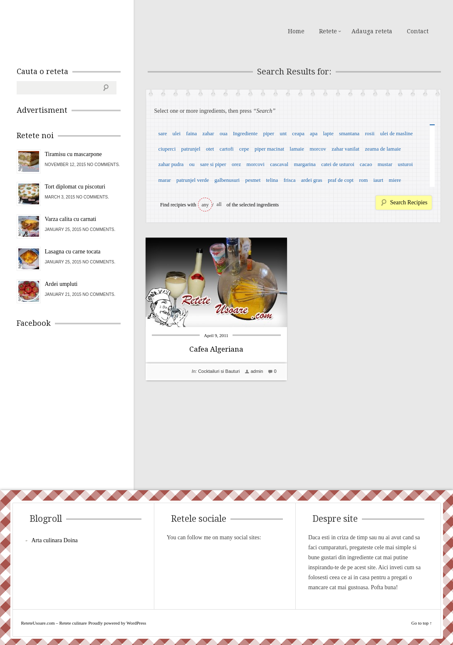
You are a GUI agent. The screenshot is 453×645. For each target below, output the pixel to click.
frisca (290, 180)
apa (313, 133)
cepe (244, 149)
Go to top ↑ (421, 622)
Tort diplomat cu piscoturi (75, 187)
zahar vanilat (345, 149)
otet (210, 149)
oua (224, 133)
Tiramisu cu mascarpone (73, 154)
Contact (417, 31)
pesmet (252, 180)
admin (256, 371)
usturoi (405, 164)
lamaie (297, 149)
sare (162, 133)
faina (191, 133)
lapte (328, 133)
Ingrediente (245, 133)
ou (192, 164)
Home (296, 31)
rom (363, 180)
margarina (304, 164)
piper (268, 133)
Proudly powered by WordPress (117, 622)
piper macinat (269, 149)
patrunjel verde (192, 180)
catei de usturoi (337, 164)
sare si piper (213, 164)
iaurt (378, 180)
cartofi (227, 149)
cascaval (279, 164)
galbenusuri (227, 180)
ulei (177, 133)
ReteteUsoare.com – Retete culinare (76, 30)
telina (272, 180)
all (219, 204)
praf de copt (341, 180)
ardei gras (311, 180)
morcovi (256, 164)
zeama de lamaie (383, 149)
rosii (369, 133)
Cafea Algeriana (216, 349)
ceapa (298, 133)
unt (283, 133)
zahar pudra (170, 164)
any (205, 205)
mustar (385, 164)
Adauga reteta (372, 31)
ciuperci (167, 149)
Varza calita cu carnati (71, 219)
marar (164, 180)
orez (236, 164)
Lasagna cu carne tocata (73, 251)
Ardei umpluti (61, 284)
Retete (328, 31)
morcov (317, 149)
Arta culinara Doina (55, 540)
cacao (366, 164)
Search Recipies (409, 202)
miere (395, 180)
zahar (208, 133)
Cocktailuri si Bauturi (219, 371)
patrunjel (191, 149)
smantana (349, 133)
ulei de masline (396, 133)
